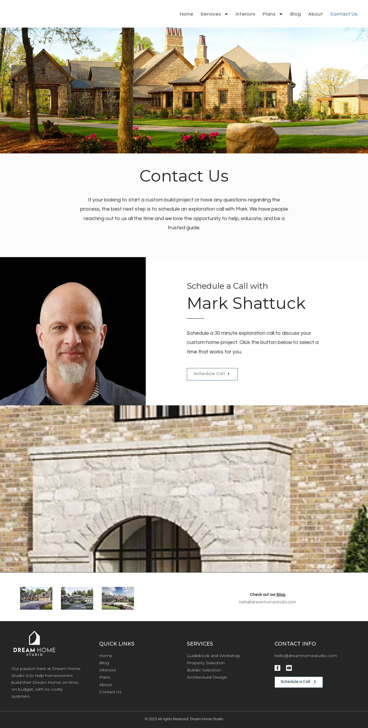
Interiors (246, 14)
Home (186, 14)
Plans (273, 14)
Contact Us (344, 14)
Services (215, 14)
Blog (295, 14)
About (315, 14)
